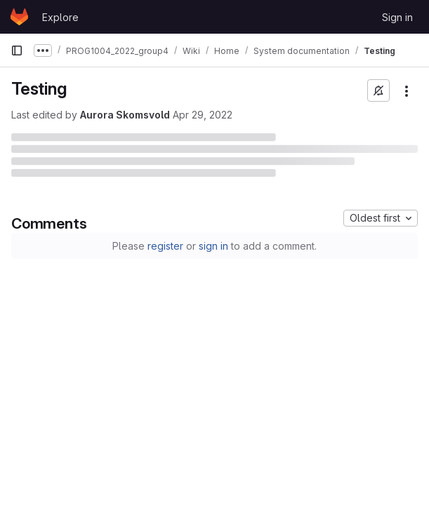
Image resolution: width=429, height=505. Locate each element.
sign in (213, 246)
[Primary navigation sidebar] (17, 50)
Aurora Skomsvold (125, 115)
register (165, 246)
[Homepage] (19, 17)
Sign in (397, 17)
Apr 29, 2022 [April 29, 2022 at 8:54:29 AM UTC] (202, 115)
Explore (60, 17)
